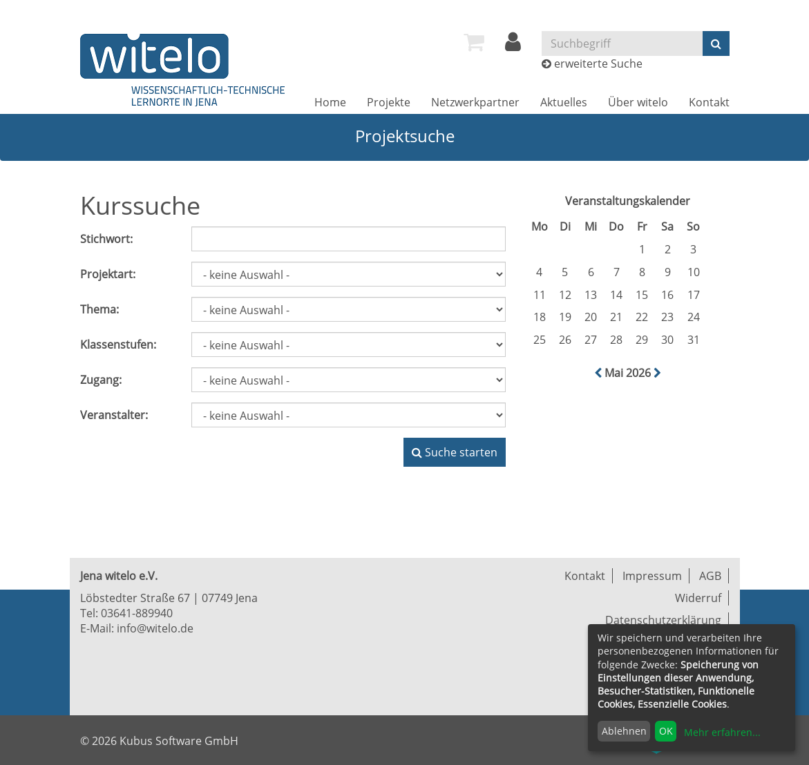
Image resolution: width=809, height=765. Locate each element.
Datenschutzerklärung (663, 620)
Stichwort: (106, 238)
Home (330, 102)
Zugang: (101, 379)
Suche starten (454, 452)
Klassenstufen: (118, 344)
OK (666, 730)
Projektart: (107, 274)
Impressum (652, 575)
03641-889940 (137, 613)
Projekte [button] (388, 102)
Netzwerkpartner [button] (475, 102)
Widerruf (698, 598)
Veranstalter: (114, 415)
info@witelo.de (155, 628)
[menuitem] (474, 42)
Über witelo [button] (638, 102)
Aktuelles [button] (563, 102)
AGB (710, 575)
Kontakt (709, 102)
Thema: (99, 309)
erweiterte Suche (598, 63)
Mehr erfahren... (722, 732)
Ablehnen (624, 730)
